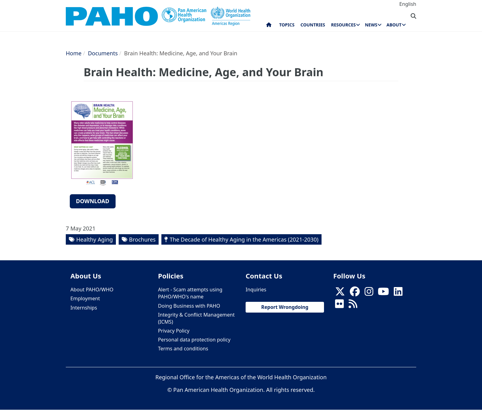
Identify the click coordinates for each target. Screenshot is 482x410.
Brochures (142, 239)
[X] (340, 293)
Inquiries (256, 289)
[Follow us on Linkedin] (398, 293)
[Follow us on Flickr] (339, 305)
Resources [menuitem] (343, 25)
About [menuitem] (393, 25)
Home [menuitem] (268, 26)
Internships (83, 307)
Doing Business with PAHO (189, 305)
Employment (85, 298)
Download (92, 201)
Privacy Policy (173, 330)
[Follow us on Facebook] (355, 293)
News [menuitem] (371, 25)
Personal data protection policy (194, 339)
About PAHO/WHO (91, 289)
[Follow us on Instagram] (369, 293)
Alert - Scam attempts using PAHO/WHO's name (190, 293)
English (407, 4)
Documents (103, 53)
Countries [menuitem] (312, 25)
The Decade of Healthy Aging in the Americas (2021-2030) (244, 239)
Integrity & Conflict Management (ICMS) (196, 318)
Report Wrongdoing (284, 307)
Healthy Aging (94, 239)
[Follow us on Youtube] (383, 293)
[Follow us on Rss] (353, 305)
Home (73, 53)
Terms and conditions (183, 348)
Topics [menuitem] (286, 25)
